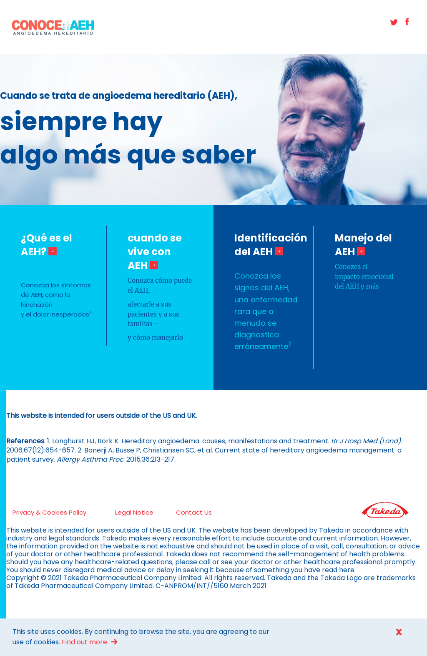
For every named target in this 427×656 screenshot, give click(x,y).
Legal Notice (134, 512)
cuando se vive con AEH (155, 251)
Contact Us (194, 512)
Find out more (84, 642)
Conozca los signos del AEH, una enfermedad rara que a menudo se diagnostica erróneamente (265, 311)
